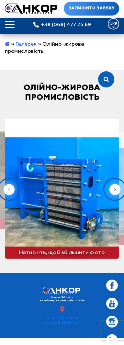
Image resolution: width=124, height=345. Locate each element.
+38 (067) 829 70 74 (61, 318)
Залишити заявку (91, 8)
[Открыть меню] (9, 24)
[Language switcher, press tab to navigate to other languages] (113, 23)
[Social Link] (112, 285)
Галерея (26, 44)
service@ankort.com (62, 322)
